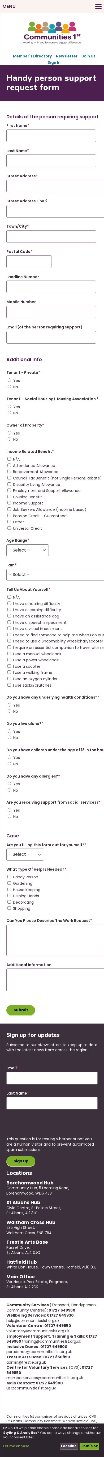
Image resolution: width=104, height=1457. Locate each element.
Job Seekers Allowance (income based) (49, 509)
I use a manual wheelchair (37, 654)
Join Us (89, 56)
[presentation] (46, 1126)
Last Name (16, 1093)
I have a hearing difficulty (36, 603)
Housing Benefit (27, 497)
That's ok (89, 1446)
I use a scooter (26, 666)
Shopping (21, 908)
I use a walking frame (32, 672)
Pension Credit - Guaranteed (40, 516)
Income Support (28, 503)
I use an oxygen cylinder (35, 679)
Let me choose (16, 1446)
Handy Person (25, 877)
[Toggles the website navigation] (52, 6)
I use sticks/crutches (32, 685)
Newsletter (66, 56)
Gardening (22, 883)
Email (11, 1068)
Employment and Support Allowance (47, 490)
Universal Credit (27, 528)
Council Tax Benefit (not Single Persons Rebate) (57, 478)
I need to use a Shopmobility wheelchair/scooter (58, 641)
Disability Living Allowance (36, 484)
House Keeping (26, 889)
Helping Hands (26, 896)
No (15, 387)
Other (18, 522)
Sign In (54, 62)
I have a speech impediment (40, 622)
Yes (16, 380)
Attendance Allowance (34, 465)
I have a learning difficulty (37, 609)
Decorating (23, 902)
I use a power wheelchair (36, 660)
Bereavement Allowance (35, 471)
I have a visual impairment (37, 628)
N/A (16, 459)
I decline (69, 1446)
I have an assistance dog (36, 616)
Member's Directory (32, 56)
